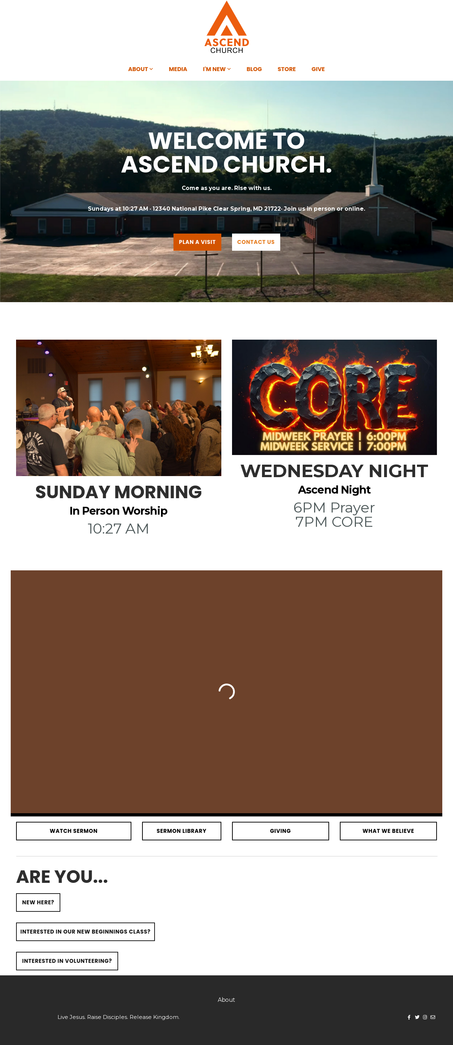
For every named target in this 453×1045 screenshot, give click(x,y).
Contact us (256, 242)
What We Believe (388, 831)
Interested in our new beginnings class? (85, 931)
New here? (38, 902)
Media (178, 69)
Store (287, 69)
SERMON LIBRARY (182, 831)
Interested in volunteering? (67, 961)
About (140, 69)
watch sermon (73, 831)
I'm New (217, 69)
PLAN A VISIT (197, 242)
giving (280, 831)
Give (318, 69)
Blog (254, 69)
